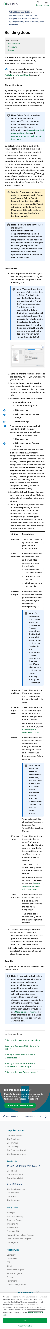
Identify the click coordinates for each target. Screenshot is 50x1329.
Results (11, 50)
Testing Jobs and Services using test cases (31, 884)
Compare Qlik (13, 1229)
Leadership (12, 1256)
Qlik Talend (12, 1169)
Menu (46, 5)
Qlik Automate (13, 1198)
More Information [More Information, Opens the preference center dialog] (24, 1326)
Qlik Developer (13, 1137)
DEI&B (9, 1264)
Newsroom (12, 1279)
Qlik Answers (13, 1191)
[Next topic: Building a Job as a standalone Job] (36, 1115)
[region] (25, 1311)
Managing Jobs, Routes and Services (24, 18)
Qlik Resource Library (16, 1152)
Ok (25, 1320)
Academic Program (15, 1268)
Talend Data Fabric (15, 1176)
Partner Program (14, 1271)
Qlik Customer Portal (16, 1148)
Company (11, 1253)
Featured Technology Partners (21, 1233)
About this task (14, 43)
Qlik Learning (13, 1144)
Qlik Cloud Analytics (16, 1187)
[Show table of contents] (5, 11)
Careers (10, 1275)
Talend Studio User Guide (19, 12)
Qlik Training (12, 1141)
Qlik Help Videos (14, 1133)
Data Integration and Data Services (23, 15)
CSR (8, 1260)
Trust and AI (12, 1222)
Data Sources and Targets (19, 1237)
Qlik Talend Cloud (15, 1172)
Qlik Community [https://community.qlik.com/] (25, 1290)
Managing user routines (26, 1010)
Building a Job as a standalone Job (21, 1038)
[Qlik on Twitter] (38, 1291)
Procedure (12, 47)
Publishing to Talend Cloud (17, 75)
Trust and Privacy (15, 1218)
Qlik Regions (12, 1240)
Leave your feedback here (20, 1103)
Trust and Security (15, 1214)
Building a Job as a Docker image (20, 1070)
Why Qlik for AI (13, 1225)
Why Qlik (11, 1211)
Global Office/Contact (16, 1282)
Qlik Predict (12, 1194)
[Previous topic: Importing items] (13, 1115)
